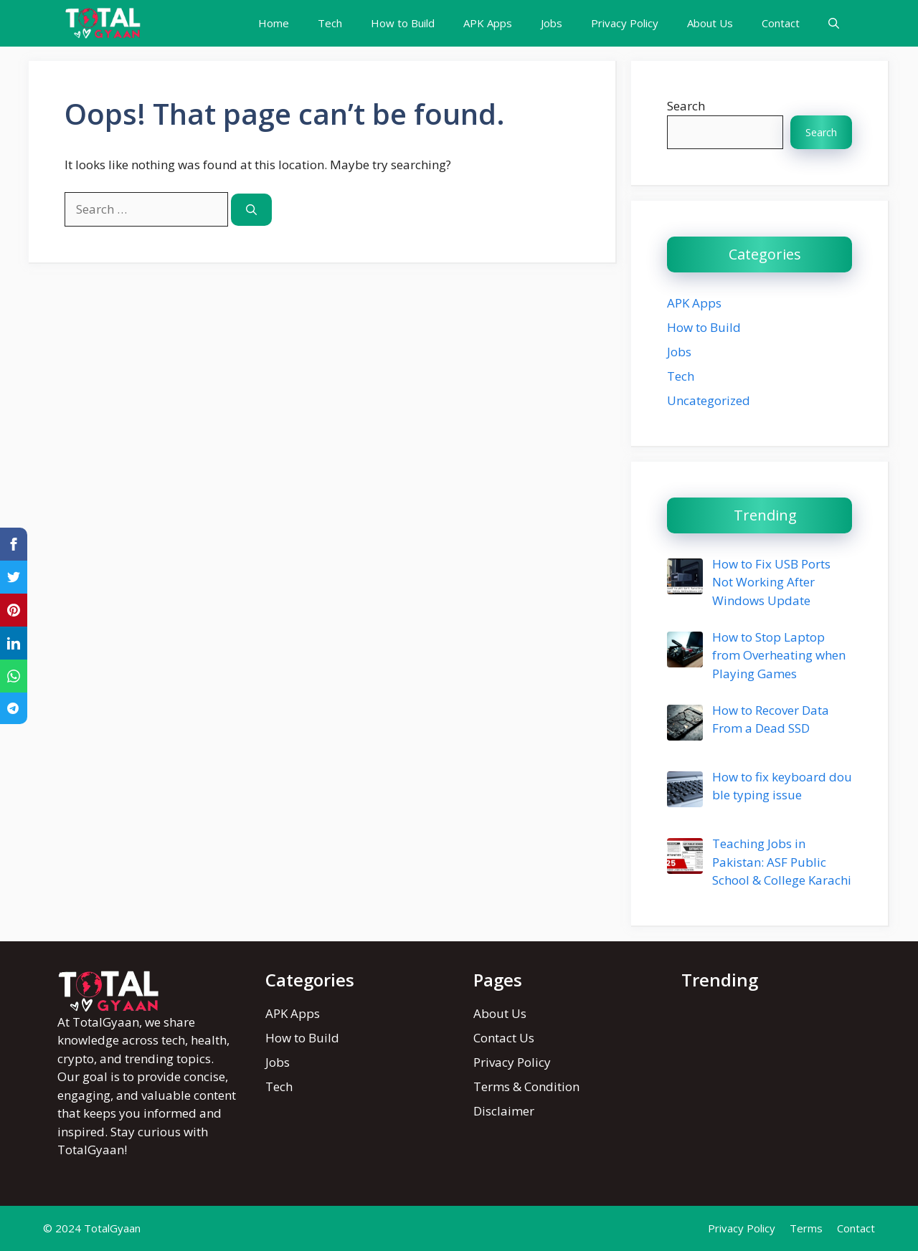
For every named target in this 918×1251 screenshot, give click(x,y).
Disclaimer (503, 1111)
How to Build (403, 23)
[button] (833, 23)
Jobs (551, 23)
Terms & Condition (526, 1086)
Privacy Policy (624, 23)
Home (273, 23)
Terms (806, 1228)
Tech (330, 23)
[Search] (251, 210)
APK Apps (487, 23)
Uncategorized (708, 400)
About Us (710, 23)
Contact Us (503, 1037)
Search (686, 105)
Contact (781, 23)
